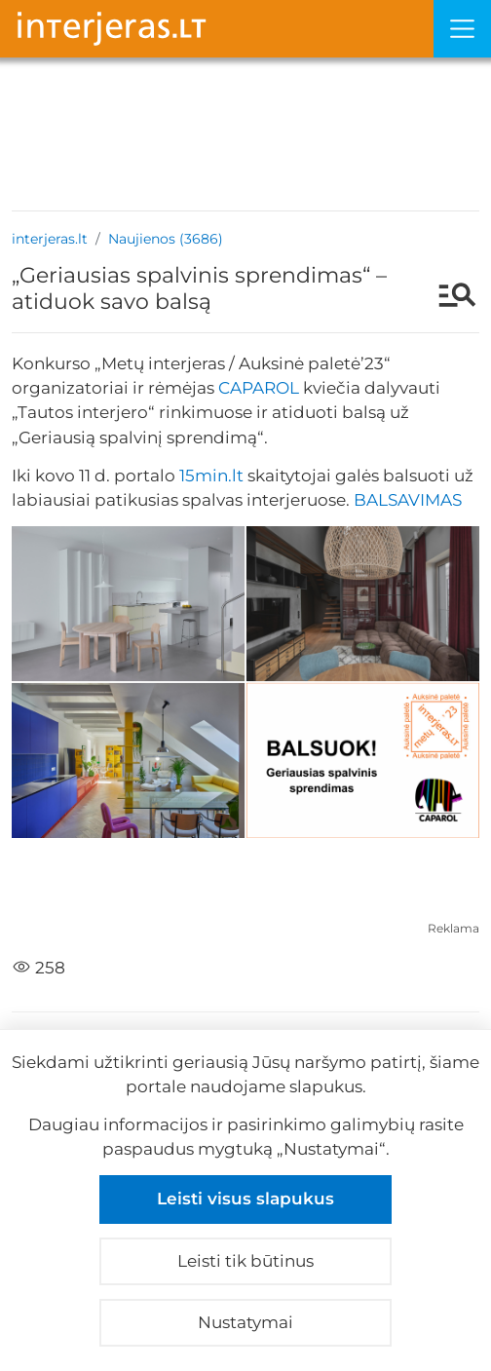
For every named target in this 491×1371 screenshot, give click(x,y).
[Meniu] (462, 28)
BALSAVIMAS (408, 500)
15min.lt (211, 475)
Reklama (453, 928)
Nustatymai (245, 1322)
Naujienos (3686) (165, 239)
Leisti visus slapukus (245, 1198)
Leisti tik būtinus (245, 1261)
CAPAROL (258, 388)
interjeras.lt (50, 239)
